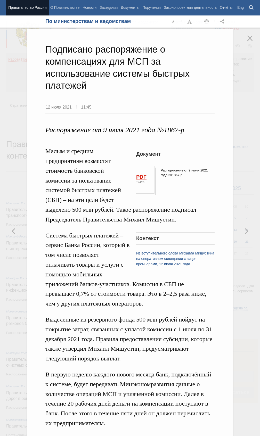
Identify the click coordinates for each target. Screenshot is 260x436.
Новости (89, 7)
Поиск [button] (251, 7)
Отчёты (226, 7)
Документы (130, 7)
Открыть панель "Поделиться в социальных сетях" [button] (223, 21)
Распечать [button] (206, 21)
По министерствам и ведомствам (88, 21)
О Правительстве (64, 7)
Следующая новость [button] (13, 231)
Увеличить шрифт (190, 21)
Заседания (109, 7)
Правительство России (27, 7)
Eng (240, 7)
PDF (141, 177)
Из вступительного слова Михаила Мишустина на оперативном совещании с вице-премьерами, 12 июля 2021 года (175, 258)
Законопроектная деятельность (190, 7)
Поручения (151, 7)
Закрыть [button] (253, 42)
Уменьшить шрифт (173, 21)
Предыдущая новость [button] (246, 231)
